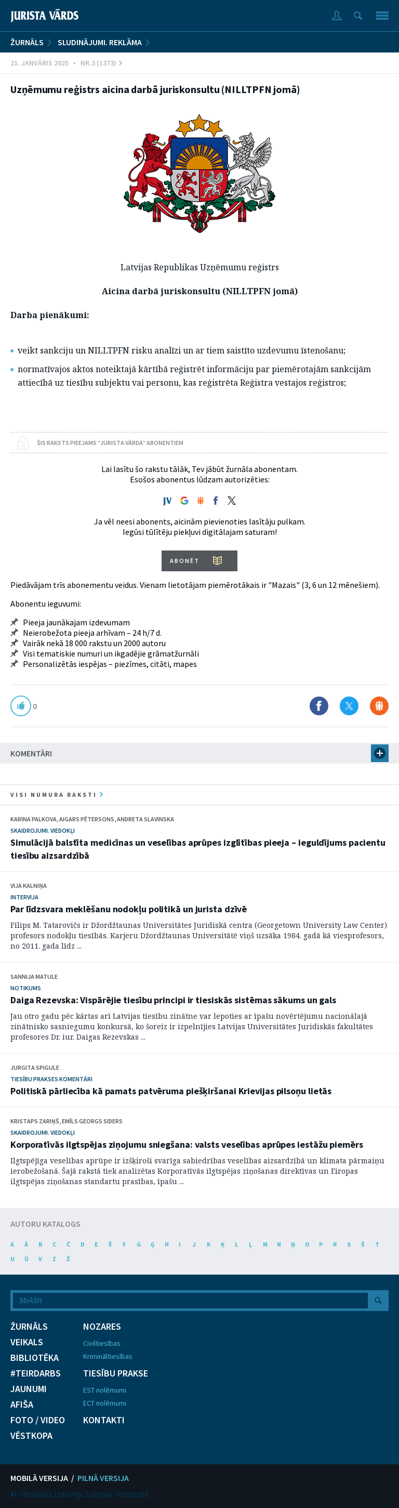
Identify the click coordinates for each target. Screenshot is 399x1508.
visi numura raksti (56, 794)
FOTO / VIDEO (37, 1420)
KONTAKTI (104, 1420)
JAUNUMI (28, 1389)
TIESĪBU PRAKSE (115, 1373)
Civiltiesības (102, 1343)
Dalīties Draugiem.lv (379, 706)
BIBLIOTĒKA (34, 1358)
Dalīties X (349, 706)
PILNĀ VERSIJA (103, 1478)
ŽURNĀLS (27, 42)
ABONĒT (185, 561)
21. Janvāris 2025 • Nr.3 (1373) (66, 63)
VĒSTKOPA (31, 1436)
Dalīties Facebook (319, 706)
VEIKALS (26, 1342)
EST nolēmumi (104, 1390)
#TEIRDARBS (35, 1373)
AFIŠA (21, 1404)
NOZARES (102, 1326)
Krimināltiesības (107, 1356)
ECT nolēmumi (104, 1403)
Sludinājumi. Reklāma (100, 42)
